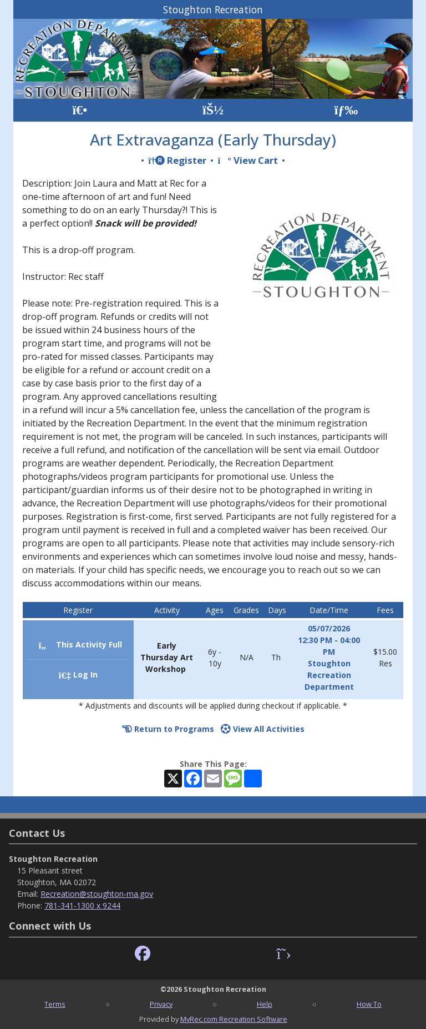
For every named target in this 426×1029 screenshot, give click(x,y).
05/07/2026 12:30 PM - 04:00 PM (329, 640)
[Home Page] (79, 110)
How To (369, 1004)
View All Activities (263, 729)
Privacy (161, 1004)
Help (264, 1004)
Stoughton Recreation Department (329, 675)
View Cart (247, 160)
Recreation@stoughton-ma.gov (96, 894)
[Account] (213, 110)
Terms (54, 1004)
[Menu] (346, 110)
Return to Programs (168, 729)
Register (177, 160)
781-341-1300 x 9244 (82, 905)
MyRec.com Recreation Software (233, 1019)
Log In (78, 674)
